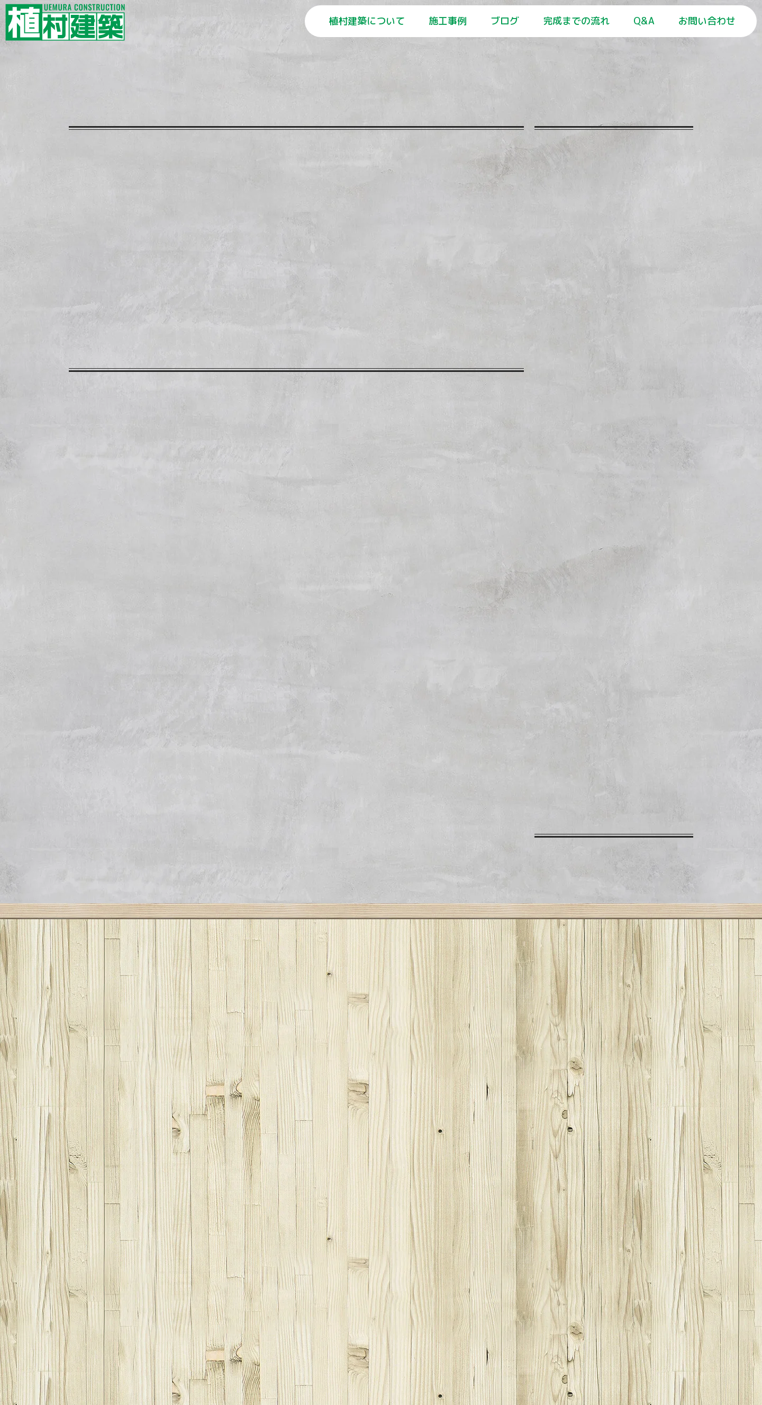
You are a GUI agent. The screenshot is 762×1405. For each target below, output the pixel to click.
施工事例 (448, 21)
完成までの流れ (576, 21)
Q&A (644, 21)
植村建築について (367, 21)
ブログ (505, 21)
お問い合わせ (707, 21)
